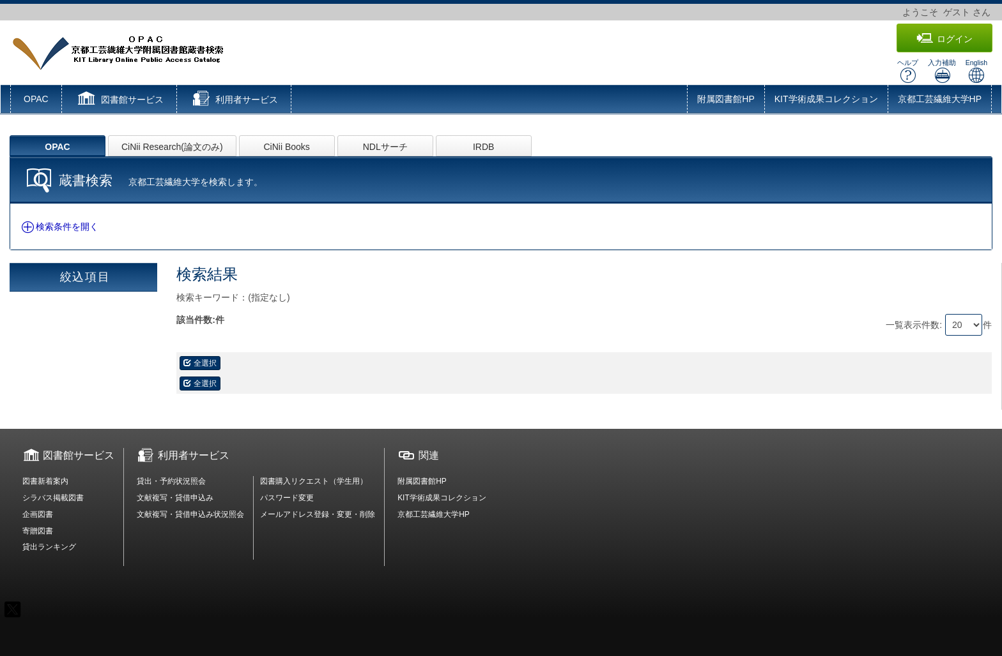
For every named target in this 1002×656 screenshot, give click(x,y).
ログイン (944, 38)
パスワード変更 (287, 497)
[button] (119, 100)
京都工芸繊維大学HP (940, 99)
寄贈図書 (37, 530)
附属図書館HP (725, 99)
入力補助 (942, 71)
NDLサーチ (385, 147)
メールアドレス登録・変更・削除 (317, 514)
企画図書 (37, 514)
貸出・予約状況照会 (171, 481)
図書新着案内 (45, 481)
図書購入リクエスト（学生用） (313, 481)
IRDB (483, 147)
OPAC (36, 99)
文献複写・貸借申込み (175, 497)
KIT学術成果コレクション (826, 99)
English (976, 71)
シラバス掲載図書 (53, 497)
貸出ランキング (49, 546)
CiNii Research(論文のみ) (172, 147)
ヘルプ (907, 71)
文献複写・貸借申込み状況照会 (190, 514)
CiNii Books (287, 147)
